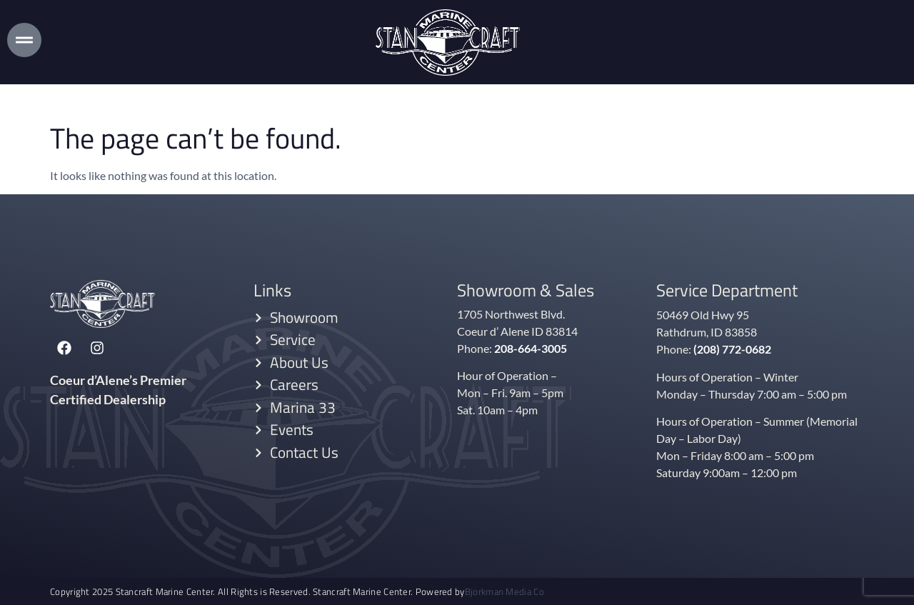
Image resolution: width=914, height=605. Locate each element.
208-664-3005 (530, 347)
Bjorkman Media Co (504, 591)
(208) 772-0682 (732, 348)
